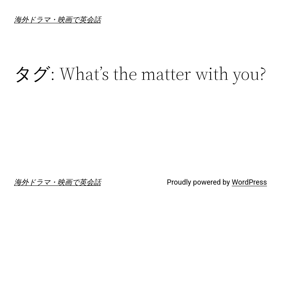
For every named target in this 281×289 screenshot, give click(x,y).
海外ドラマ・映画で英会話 (57, 19)
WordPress (249, 182)
